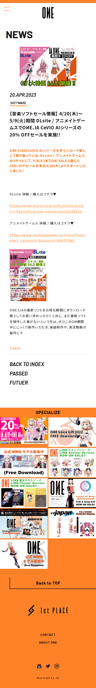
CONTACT (48, 634)
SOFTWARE (18, 103)
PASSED (19, 373)
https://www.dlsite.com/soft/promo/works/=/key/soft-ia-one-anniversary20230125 (47, 208)
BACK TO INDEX (27, 364)
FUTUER (19, 382)
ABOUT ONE (48, 642)
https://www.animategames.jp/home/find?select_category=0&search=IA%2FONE (48, 237)
